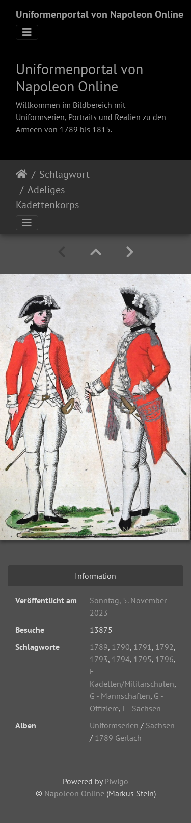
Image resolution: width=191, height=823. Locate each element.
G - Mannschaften (120, 696)
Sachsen (160, 725)
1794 (121, 659)
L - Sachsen (141, 708)
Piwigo (116, 781)
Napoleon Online (74, 793)
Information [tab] (95, 576)
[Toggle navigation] (27, 32)
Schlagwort (64, 174)
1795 (142, 659)
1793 (99, 659)
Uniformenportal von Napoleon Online (99, 14)
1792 (164, 647)
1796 (164, 659)
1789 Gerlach (118, 738)
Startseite (22, 174)
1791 (142, 647)
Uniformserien (114, 725)
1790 (121, 647)
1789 (99, 647)
